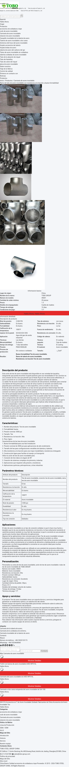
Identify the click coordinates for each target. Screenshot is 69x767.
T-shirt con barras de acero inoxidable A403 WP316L (18, 664)
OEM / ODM (4, 728)
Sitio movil (3, 761)
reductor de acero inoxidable (10, 720)
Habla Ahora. (4, 22)
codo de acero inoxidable (8, 715)
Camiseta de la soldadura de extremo (13, 631)
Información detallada (7, 316)
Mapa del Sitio (5, 759)
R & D (2, 730)
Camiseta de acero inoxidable (10, 717)
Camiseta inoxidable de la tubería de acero (15, 633)
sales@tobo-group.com (22, 754)
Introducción (4, 735)
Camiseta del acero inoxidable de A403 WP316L (16, 677)
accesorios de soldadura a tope (11, 712)
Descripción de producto (8, 319)
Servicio (3, 741)
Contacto (44, 651)
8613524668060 (15, 643)
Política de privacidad (7, 756)
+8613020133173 (21, 640)
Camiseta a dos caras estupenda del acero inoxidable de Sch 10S (22, 689)
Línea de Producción (7, 725)
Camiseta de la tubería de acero (11, 628)
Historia (2, 738)
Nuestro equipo (5, 743)
